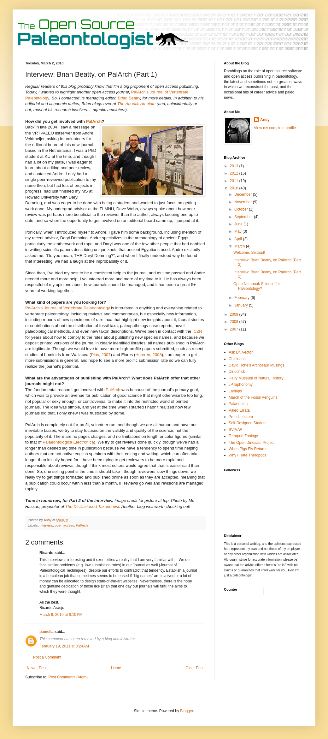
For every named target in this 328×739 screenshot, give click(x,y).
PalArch (94, 121)
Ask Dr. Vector (241, 352)
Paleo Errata (239, 410)
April (238, 239)
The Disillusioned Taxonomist (92, 506)
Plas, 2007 (100, 354)
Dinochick (237, 371)
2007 (234, 329)
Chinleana (237, 359)
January (241, 305)
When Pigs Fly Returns (248, 449)
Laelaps (235, 391)
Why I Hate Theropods (247, 455)
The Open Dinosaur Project (251, 442)
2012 (234, 173)
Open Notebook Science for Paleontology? (256, 286)
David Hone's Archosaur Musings (256, 365)
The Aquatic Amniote (136, 103)
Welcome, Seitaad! (249, 252)
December (243, 194)
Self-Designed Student (247, 423)
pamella (46, 631)
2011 (234, 181)
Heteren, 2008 (148, 354)
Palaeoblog (238, 404)
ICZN (197, 331)
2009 (234, 314)
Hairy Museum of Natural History (256, 378)
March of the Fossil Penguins (253, 397)
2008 (234, 321)
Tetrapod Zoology (243, 436)
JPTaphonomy (241, 384)
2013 (234, 166)
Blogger (186, 711)
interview (46, 525)
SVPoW (235, 429)
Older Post (194, 668)
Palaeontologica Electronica (68, 442)
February (242, 297)
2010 (234, 188)
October (241, 209)
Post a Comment (47, 657)
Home (116, 668)
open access (64, 525)
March (240, 246)
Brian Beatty (129, 98)
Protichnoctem (241, 416)
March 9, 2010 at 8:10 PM (60, 614)
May (238, 231)
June (238, 224)
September (244, 217)
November (243, 202)
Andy (265, 119)
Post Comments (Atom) (68, 677)
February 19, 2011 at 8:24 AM (64, 646)
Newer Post (36, 668)
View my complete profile (275, 128)
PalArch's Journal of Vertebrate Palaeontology (67, 308)
